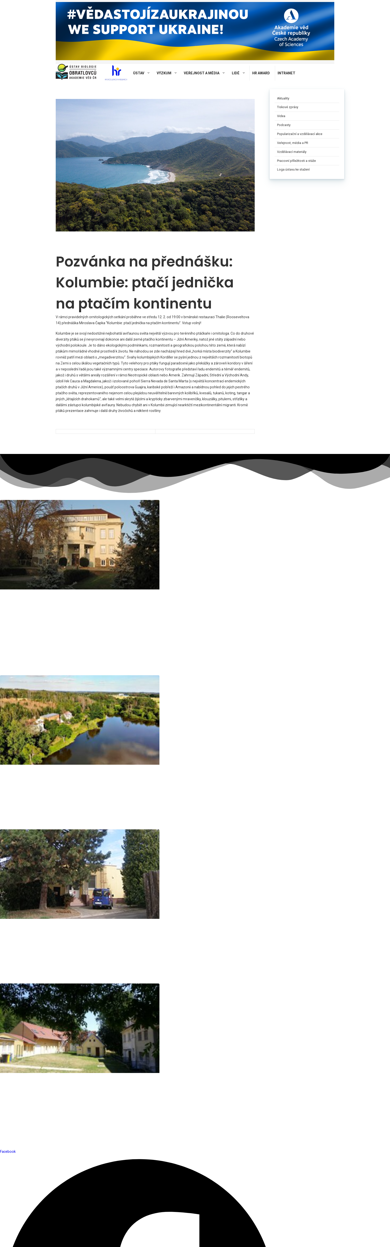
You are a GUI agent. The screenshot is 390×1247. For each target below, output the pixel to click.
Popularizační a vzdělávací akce (299, 134)
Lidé (240, 73)
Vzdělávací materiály (291, 152)
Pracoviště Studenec (98, 539)
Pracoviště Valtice (167, 539)
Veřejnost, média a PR (292, 143)
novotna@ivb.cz (13, 598)
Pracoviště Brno (20, 539)
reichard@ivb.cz (12, 582)
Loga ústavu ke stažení (293, 169)
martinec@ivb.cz (229, 589)
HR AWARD (261, 73)
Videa (281, 116)
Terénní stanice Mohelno (236, 543)
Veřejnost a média (206, 73)
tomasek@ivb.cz (85, 582)
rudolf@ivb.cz (155, 582)
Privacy (123, 1239)
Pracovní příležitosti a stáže (296, 161)
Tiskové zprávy (287, 107)
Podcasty (284, 125)
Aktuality (283, 98)
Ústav (143, 73)
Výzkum (169, 73)
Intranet (286, 73)
